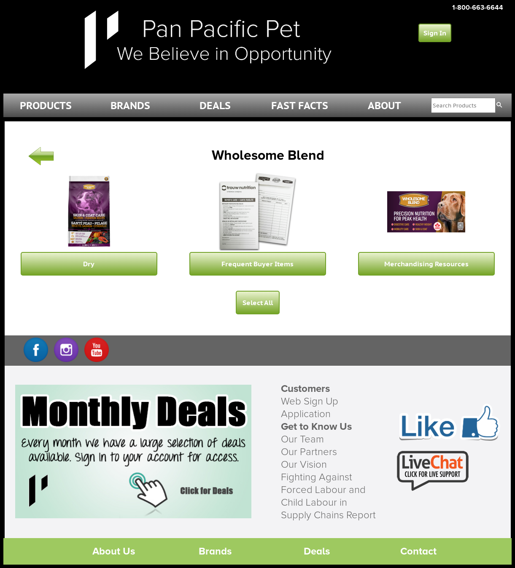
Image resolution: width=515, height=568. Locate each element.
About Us (113, 551)
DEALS (215, 105)
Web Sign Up (309, 402)
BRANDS (130, 105)
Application (306, 414)
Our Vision (304, 465)
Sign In (434, 33)
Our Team (302, 439)
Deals (317, 551)
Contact (418, 551)
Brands (215, 551)
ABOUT (384, 105)
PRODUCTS (46, 105)
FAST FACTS (299, 105)
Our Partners (309, 452)
